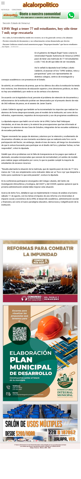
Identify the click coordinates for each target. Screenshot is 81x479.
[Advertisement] (17, 64)
